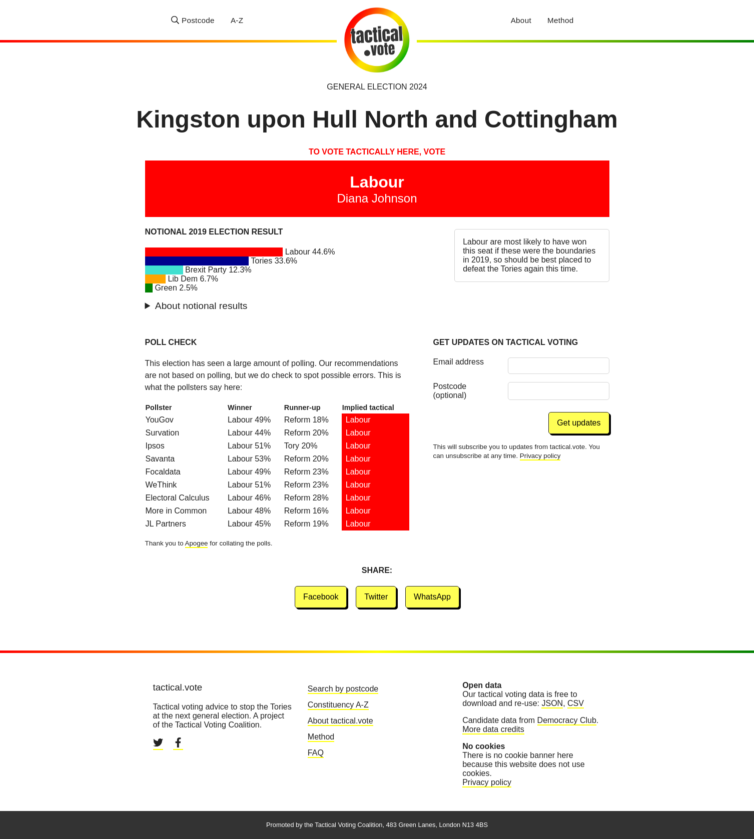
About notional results (201, 305)
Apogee (196, 543)
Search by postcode (343, 688)
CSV (575, 703)
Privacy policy (540, 456)
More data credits (493, 729)
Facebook (320, 596)
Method (560, 20)
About (521, 20)
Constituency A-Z (338, 704)
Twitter (376, 596)
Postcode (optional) (450, 391)
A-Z (237, 20)
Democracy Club (566, 720)
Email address (458, 362)
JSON (552, 703)
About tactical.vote (340, 720)
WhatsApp (432, 596)
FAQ (316, 752)
